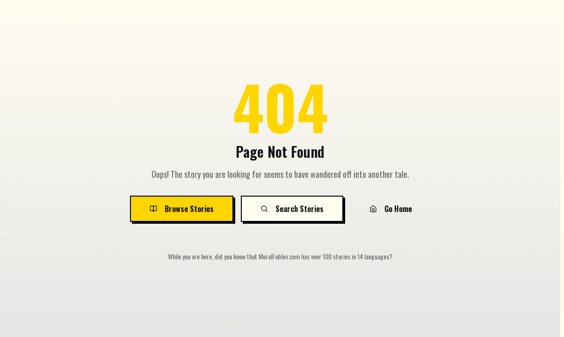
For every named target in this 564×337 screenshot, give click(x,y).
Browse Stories (182, 208)
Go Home (390, 208)
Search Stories (292, 208)
